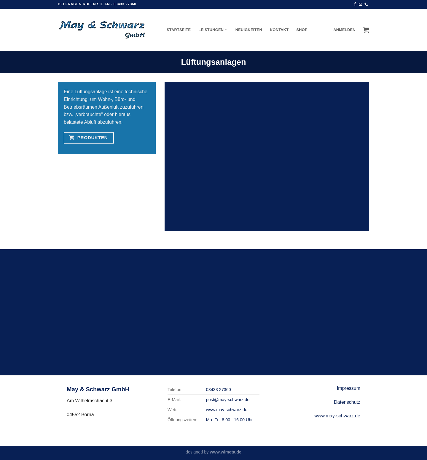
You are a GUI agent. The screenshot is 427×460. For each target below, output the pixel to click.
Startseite (179, 30)
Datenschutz (347, 402)
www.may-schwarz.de (226, 409)
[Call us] (366, 4)
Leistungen (213, 30)
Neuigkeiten (248, 30)
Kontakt (279, 30)
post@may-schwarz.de (228, 399)
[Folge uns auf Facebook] (355, 4)
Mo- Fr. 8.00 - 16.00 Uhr (229, 419)
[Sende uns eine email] (360, 4)
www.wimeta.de (225, 452)
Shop (301, 30)
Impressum (348, 388)
